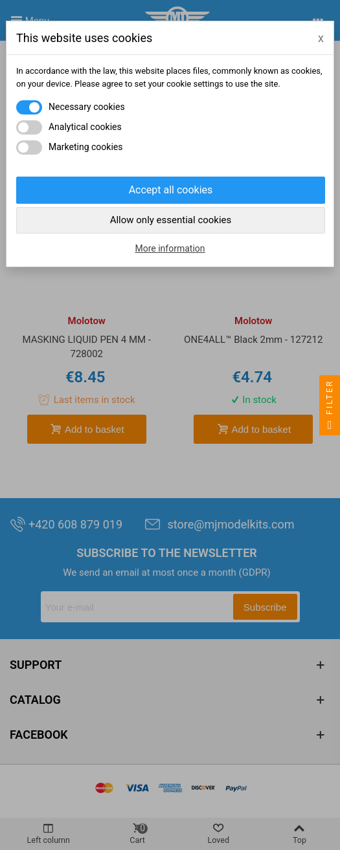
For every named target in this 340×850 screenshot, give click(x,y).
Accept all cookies (171, 190)
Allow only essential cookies (171, 220)
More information (170, 248)
